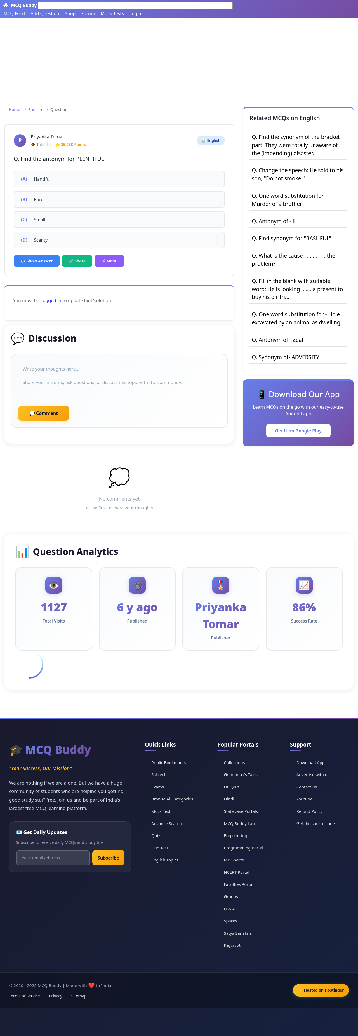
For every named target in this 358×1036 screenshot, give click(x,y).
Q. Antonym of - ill (274, 221)
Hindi (231, 799)
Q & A (231, 908)
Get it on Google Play (298, 431)
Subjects (162, 774)
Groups (233, 896)
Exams (160, 786)
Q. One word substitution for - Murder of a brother (289, 200)
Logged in (50, 300)
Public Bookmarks (172, 762)
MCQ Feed (14, 13)
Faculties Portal (241, 884)
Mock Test (164, 811)
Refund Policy (310, 811)
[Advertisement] (179, 60)
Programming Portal (246, 847)
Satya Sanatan (240, 933)
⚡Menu (109, 260)
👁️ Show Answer (36, 260)
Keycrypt (234, 945)
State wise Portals (243, 811)
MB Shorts (236, 860)
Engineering (238, 835)
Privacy (55, 996)
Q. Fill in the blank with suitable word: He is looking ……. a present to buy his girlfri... (297, 289)
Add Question (44, 13)
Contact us (308, 786)
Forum (88, 13)
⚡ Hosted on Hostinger (318, 990)
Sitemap (79, 996)
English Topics (168, 860)
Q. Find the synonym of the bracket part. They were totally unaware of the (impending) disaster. (296, 145)
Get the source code (317, 823)
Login (135, 13)
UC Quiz (234, 786)
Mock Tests (112, 13)
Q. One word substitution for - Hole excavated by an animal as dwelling (296, 318)
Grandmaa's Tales (243, 774)
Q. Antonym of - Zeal (277, 339)
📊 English (210, 140)
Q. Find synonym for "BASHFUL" (291, 238)
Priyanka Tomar (47, 137)
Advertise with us (314, 774)
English (35, 109)
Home (14, 109)
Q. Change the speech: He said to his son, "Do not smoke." (297, 174)
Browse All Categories (176, 799)
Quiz (158, 835)
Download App (312, 762)
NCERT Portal (239, 872)
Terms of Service (24, 996)
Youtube (305, 799)
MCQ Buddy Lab (242, 823)
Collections (237, 762)
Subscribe (110, 858)
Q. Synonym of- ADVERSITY (285, 357)
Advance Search (170, 823)
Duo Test (163, 847)
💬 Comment (43, 413)
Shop (70, 13)
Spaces (233, 921)
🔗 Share (77, 260)
